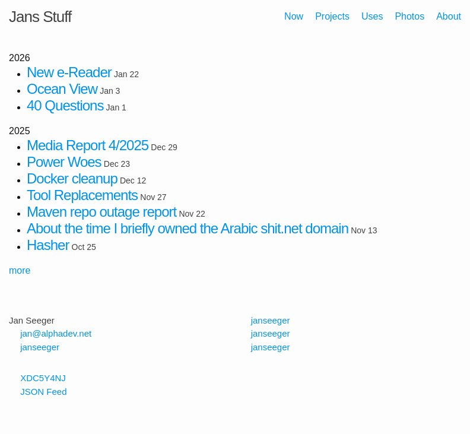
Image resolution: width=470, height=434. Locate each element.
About (448, 16)
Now (293, 16)
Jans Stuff (40, 17)
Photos (409, 16)
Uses (372, 16)
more (19, 270)
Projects (332, 16)
